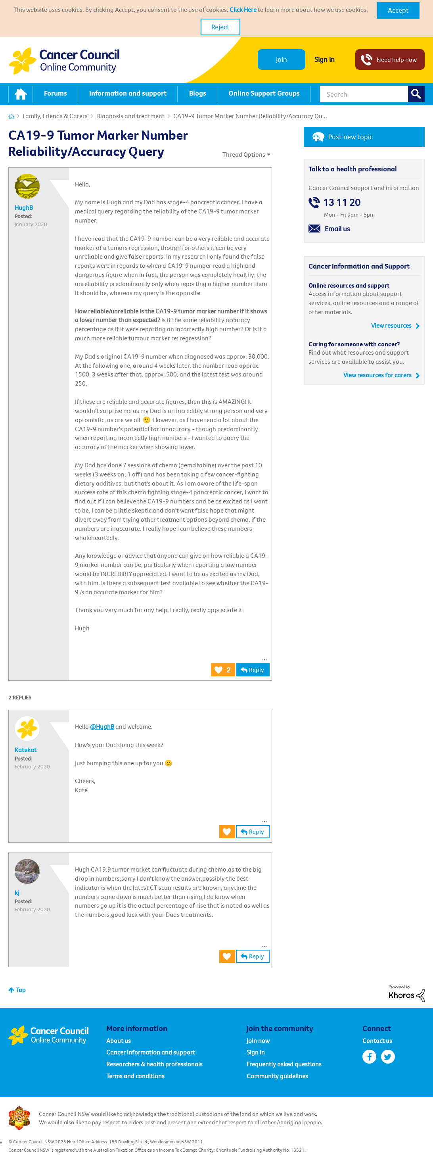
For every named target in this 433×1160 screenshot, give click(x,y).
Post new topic (350, 136)
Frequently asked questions (284, 1064)
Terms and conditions (135, 1076)
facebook (369, 1057)
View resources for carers (377, 375)
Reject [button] (220, 26)
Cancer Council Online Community (57, 1035)
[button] (398, 10)
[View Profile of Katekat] (25, 750)
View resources (391, 325)
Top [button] (21, 990)
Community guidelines (277, 1076)
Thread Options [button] (243, 154)
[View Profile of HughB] (24, 207)
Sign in (324, 59)
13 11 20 (341, 202)
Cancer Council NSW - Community (63, 60)
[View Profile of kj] (17, 893)
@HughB (102, 726)
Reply (256, 670)
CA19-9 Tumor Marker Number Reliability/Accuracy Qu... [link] (250, 116)
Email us (337, 228)
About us (118, 1041)
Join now (258, 1041)
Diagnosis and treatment (130, 116)
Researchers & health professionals (154, 1064)
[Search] (372, 94)
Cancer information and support (150, 1052)
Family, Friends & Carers (55, 116)
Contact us (377, 1041)
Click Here (243, 9)
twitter (388, 1057)
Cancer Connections (11, 116)
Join (281, 59)
